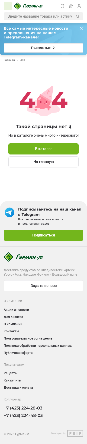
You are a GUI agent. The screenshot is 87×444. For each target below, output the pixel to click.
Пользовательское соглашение (28, 338)
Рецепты (10, 373)
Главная (9, 60)
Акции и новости (16, 310)
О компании (13, 324)
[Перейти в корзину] (71, 6)
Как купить (12, 380)
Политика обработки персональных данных (38, 345)
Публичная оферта (18, 353)
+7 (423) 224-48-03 (23, 415)
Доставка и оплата (18, 387)
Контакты (11, 331)
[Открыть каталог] (8, 6)
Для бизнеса (13, 317)
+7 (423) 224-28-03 (23, 408)
